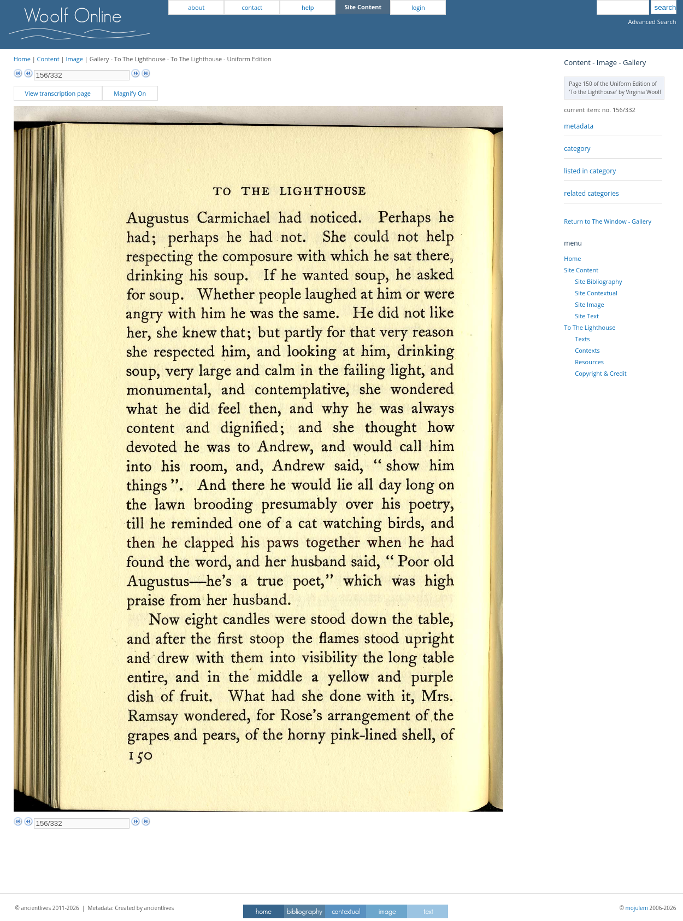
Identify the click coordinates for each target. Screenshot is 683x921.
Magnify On (130, 93)
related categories (591, 193)
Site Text (587, 316)
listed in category (590, 171)
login (418, 7)
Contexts (587, 350)
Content (48, 59)
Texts (582, 339)
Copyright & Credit (600, 373)
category (577, 148)
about (196, 7)
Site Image (589, 304)
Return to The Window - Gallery (607, 221)
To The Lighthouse (589, 327)
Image (74, 59)
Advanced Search (652, 22)
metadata (578, 126)
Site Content (581, 270)
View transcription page (58, 93)
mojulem (637, 908)
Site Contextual (596, 293)
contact (252, 7)
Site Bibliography (598, 281)
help (308, 7)
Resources (589, 362)
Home (22, 59)
